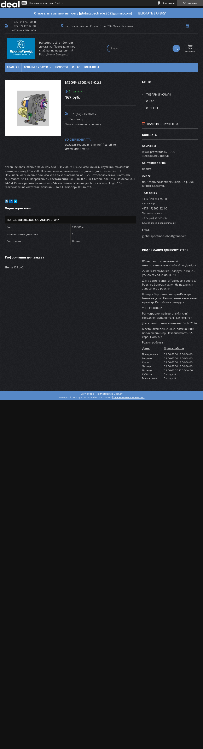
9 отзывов (168, 2)
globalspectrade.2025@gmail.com (164, 236)
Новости (61, 67)
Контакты (91, 67)
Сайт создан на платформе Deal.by (101, 393)
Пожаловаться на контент (129, 397)
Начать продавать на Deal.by (46, 2)
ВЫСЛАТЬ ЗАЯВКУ (152, 13)
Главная (13, 67)
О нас (76, 67)
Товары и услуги (36, 67)
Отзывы (152, 108)
